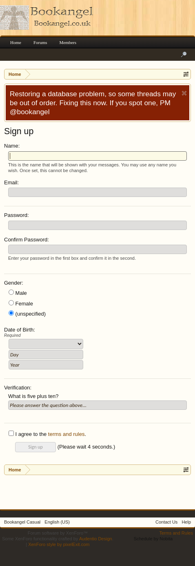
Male (18, 293)
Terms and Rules (176, 533)
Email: (11, 182)
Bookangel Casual (22, 522)
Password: (16, 215)
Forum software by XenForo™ (58, 533)
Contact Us (166, 522)
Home (15, 42)
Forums (40, 42)
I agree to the (28, 434)
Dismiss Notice (184, 93)
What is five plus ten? (33, 396)
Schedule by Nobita (153, 538)
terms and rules (66, 434)
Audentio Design (95, 538)
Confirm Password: (26, 240)
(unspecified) (27, 314)
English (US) (57, 522)
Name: (12, 146)
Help (186, 522)
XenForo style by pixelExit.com (58, 544)
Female (21, 304)
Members (68, 42)
